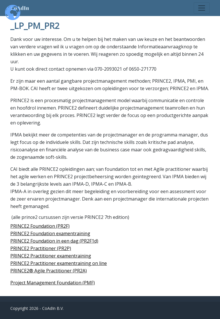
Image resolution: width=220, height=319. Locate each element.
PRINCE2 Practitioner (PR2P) (40, 248)
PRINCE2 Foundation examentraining (50, 233)
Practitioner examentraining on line (68, 263)
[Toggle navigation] (202, 8)
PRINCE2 (19, 256)
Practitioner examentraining (60, 256)
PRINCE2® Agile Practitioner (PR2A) (48, 271)
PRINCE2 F (21, 226)
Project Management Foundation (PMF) (52, 283)
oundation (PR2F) (51, 226)
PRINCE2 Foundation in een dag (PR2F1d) (54, 241)
